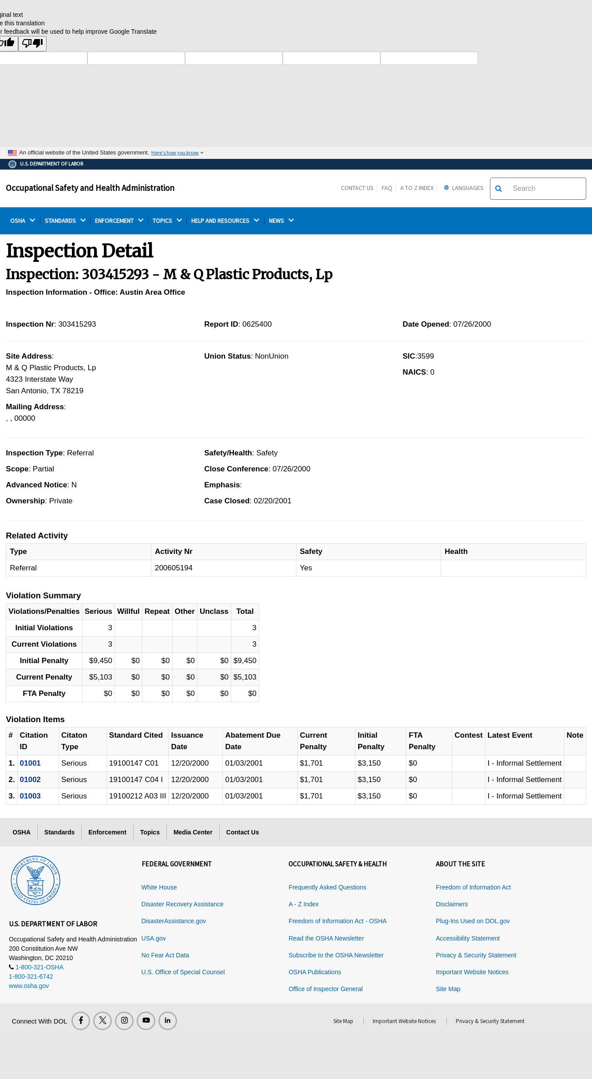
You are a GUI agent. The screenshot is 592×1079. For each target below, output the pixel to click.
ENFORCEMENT (119, 221)
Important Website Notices (472, 972)
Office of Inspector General (325, 988)
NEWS (281, 221)
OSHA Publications (314, 972)
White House (159, 887)
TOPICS (167, 221)
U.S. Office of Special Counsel (183, 972)
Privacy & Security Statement (476, 955)
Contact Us (357, 188)
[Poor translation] (32, 43)
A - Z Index (303, 904)
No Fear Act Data (165, 955)
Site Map (448, 988)
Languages (463, 188)
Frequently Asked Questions (327, 887)
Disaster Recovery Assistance (183, 904)
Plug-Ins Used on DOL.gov (473, 921)
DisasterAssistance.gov (174, 921)
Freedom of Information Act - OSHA (337, 921)
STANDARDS (65, 221)
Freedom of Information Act (473, 887)
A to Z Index (417, 188)
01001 (30, 763)
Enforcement (107, 832)
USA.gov (154, 938)
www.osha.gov (29, 985)
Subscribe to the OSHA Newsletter (335, 955)
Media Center (193, 832)
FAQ (387, 188)
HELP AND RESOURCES (225, 221)
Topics (150, 832)
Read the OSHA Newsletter (326, 938)
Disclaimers (452, 904)
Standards (59, 832)
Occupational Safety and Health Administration (90, 187)
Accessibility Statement (468, 938)
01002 (30, 779)
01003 (30, 796)
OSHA (22, 221)
